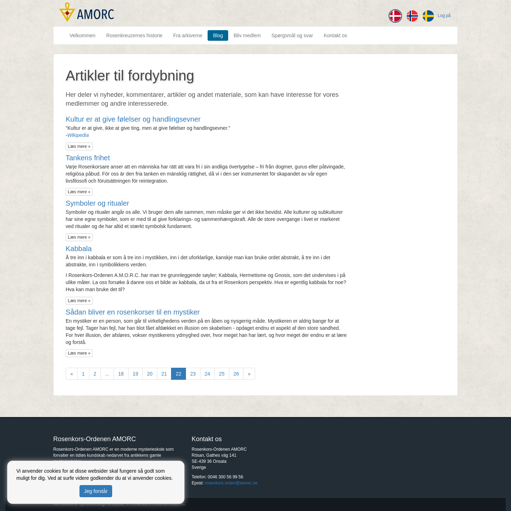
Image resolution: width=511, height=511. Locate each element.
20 (150, 374)
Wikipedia (78, 135)
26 (236, 374)
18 (121, 374)
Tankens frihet (88, 158)
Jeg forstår (96, 491)
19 (135, 374)
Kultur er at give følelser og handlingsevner (133, 119)
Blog (218, 35)
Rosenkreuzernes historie (134, 35)
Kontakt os (335, 35)
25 (222, 374)
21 (164, 374)
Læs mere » (79, 146)
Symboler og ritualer (97, 203)
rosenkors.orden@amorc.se (231, 483)
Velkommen (82, 35)
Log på (444, 15)
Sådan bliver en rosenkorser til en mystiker (133, 312)
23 (193, 374)
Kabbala (79, 248)
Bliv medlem (246, 35)
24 (207, 374)
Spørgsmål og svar (292, 35)
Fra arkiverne (187, 35)
